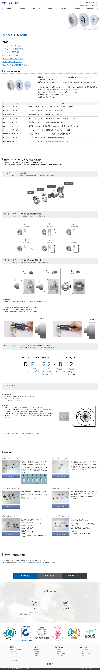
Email (65, 608)
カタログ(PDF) (50, 576)
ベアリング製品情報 (11, 52)
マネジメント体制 (61, 653)
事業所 (36, 655)
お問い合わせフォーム (76, 533)
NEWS (50, 9)
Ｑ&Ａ (83, 651)
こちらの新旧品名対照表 (33, 562)
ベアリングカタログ (11, 55)
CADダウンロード (74, 576)
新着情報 (37, 651)
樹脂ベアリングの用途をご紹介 (15, 65)
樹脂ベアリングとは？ (12, 62)
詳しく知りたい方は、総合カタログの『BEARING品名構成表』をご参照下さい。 (23, 433)
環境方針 (59, 649)
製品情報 (23, 9)
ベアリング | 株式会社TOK (10, 4)
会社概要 (63, 9)
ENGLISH (84, 655)
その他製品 (14, 660)
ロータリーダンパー (16, 649)
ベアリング (14, 653)
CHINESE (84, 658)
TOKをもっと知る (86, 653)
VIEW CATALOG (11, 476)
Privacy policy (6, 668)
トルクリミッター (15, 655)
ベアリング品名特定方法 (12, 49)
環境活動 (59, 651)
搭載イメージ (36, 9)
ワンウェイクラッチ (16, 658)
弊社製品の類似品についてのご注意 (20, 668)
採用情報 (77, 9)
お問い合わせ (90, 9)
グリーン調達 (60, 655)
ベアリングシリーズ (11, 46)
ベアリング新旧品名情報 (12, 58)
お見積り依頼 (25, 576)
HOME (9, 8)
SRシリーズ (14, 651)
